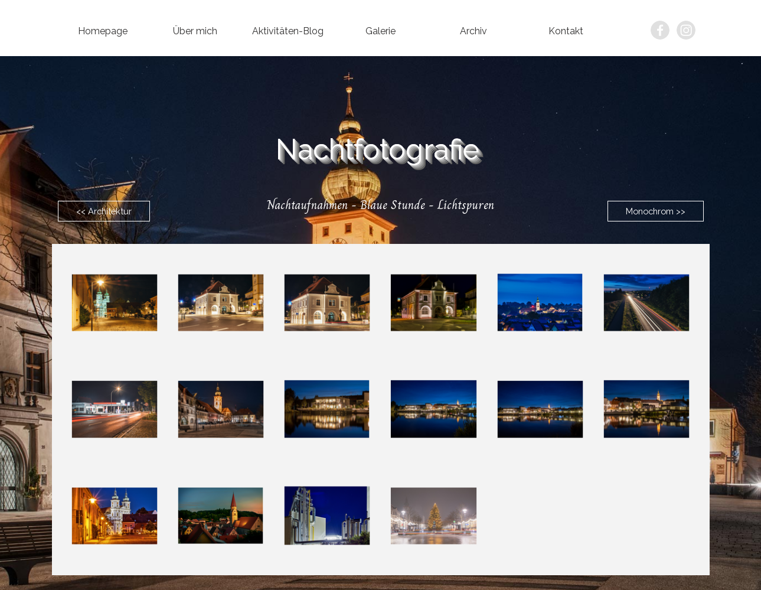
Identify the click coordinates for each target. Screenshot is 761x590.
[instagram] (686, 30)
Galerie (380, 31)
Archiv (473, 31)
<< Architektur (104, 211)
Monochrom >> (655, 211)
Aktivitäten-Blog (288, 31)
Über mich (195, 31)
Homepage (103, 31)
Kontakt (565, 31)
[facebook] (660, 30)
